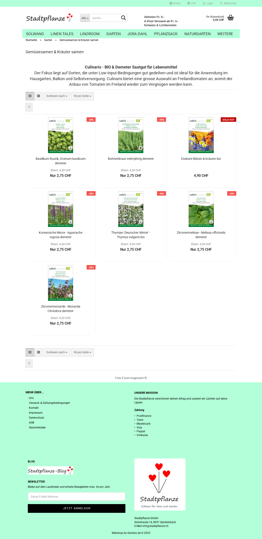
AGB (31, 422)
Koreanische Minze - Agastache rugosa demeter (60, 235)
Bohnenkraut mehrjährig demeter (131, 158)
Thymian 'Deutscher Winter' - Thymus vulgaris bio (130, 235)
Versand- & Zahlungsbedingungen (49, 402)
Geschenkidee (37, 427)
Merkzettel (228, 3)
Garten (113, 34)
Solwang (35, 34)
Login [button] (208, 3)
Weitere (225, 34)
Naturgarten (197, 34)
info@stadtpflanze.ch (155, 526)
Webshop (117, 533)
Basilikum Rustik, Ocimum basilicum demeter (60, 161)
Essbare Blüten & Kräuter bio (201, 158)
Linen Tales (62, 34)
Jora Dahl (137, 34)
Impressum (36, 412)
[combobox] (57, 96)
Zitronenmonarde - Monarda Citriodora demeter (60, 309)
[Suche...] (85, 18)
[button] (191, 3)
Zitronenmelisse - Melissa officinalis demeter (201, 235)
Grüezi (175, 3)
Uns (31, 398)
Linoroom (90, 34)
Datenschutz (36, 417)
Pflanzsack (166, 34)
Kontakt (34, 407)
